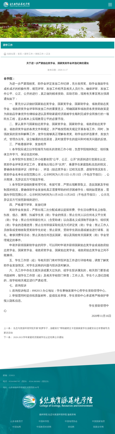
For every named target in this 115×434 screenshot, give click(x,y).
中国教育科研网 (44, 427)
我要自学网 (98, 427)
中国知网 (16, 427)
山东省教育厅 (16, 421)
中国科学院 (44, 421)
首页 (20, 54)
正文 (48, 54)
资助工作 (39, 54)
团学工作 (28, 54)
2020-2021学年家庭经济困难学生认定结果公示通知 (38, 337)
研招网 (71, 427)
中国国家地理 (98, 421)
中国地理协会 (71, 421)
